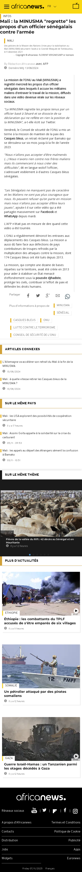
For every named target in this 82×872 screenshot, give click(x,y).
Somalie (11, 685)
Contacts (8, 831)
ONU (46, 320)
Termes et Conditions (65, 822)
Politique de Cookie (67, 831)
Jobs (5, 849)
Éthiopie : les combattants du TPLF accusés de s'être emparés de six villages (40, 621)
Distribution (10, 840)
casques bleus (24, 320)
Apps (77, 849)
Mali (10, 40)
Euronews (73, 858)
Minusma (63, 305)
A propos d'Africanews (16, 822)
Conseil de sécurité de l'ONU (34, 335)
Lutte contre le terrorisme (34, 327)
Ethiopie (11, 613)
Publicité (74, 840)
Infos (7, 16)
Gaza (9, 758)
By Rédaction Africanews (19, 64)
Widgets (7, 858)
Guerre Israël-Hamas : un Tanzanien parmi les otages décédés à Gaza (40, 766)
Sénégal (63, 312)
